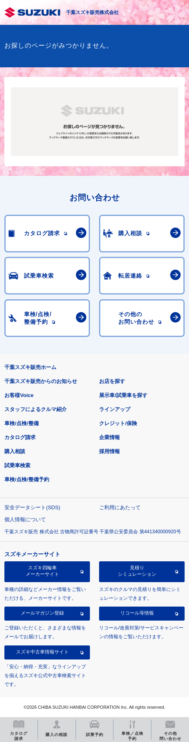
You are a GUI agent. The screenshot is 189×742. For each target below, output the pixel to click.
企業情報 (109, 437)
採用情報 (109, 451)
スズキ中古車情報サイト (42, 652)
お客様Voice (19, 395)
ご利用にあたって (120, 507)
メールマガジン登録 (42, 613)
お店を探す (112, 381)
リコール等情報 (137, 613)
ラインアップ (114, 409)
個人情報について (25, 519)
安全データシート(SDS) (32, 507)
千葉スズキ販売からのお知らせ (40, 381)
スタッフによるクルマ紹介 (35, 409)
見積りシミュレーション (137, 571)
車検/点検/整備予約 (26, 479)
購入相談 (14, 451)
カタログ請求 (20, 437)
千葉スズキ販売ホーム (30, 367)
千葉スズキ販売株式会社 (92, 12)
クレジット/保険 (118, 423)
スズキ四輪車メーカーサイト (42, 571)
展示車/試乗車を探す (123, 395)
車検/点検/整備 (21, 423)
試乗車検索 (17, 465)
